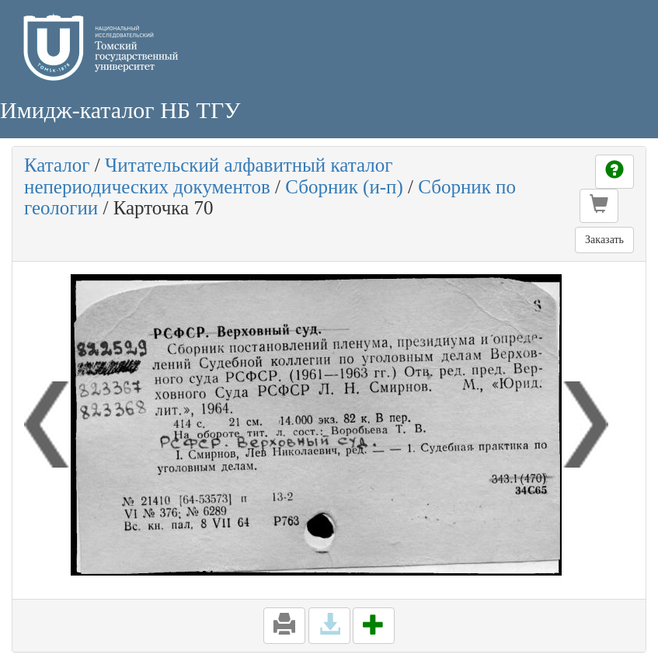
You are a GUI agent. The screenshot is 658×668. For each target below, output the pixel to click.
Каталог (57, 165)
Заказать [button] (604, 239)
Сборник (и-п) (344, 186)
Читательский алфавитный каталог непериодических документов (208, 176)
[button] (599, 206)
